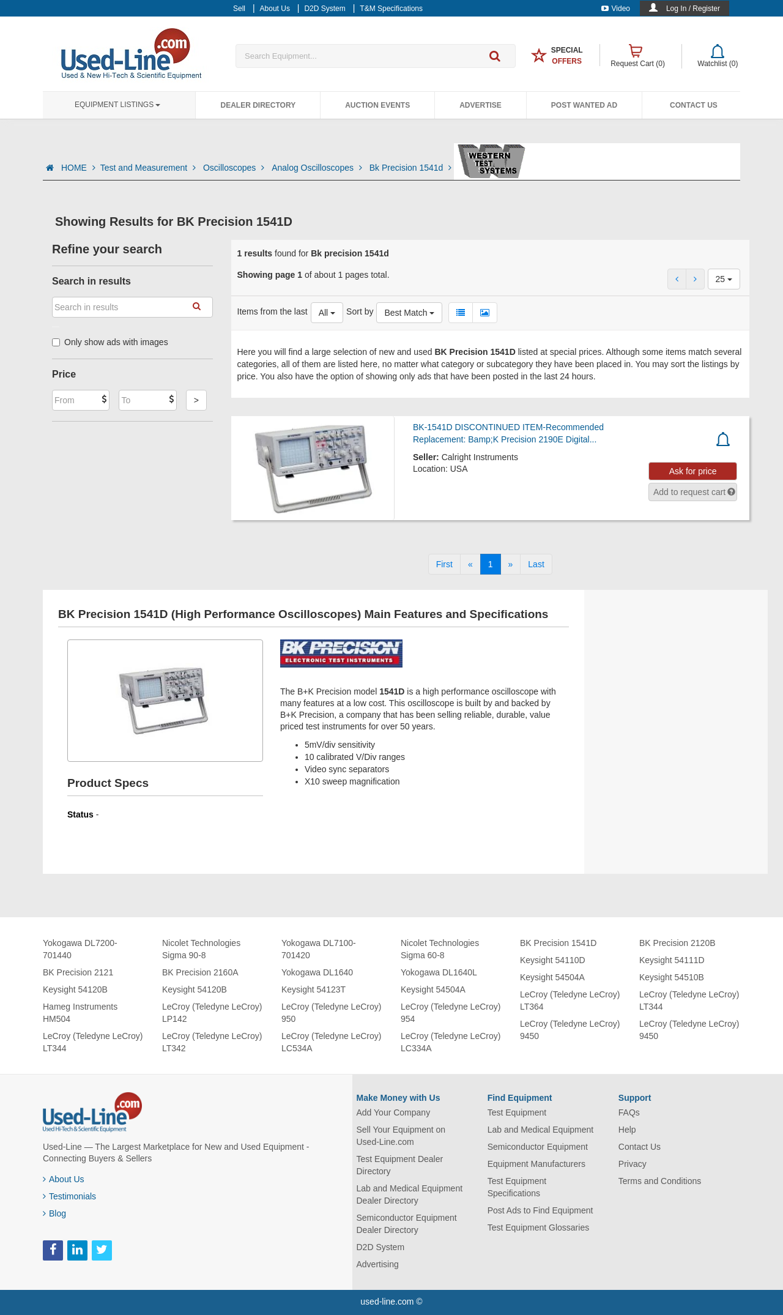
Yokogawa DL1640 (317, 972)
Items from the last (272, 311)
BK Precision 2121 (78, 972)
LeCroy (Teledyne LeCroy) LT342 (212, 1042)
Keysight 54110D (552, 960)
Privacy (632, 1164)
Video (615, 8)
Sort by (359, 311)
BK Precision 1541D (558, 943)
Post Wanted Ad (584, 105)
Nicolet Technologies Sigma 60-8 (440, 949)
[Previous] (470, 564)
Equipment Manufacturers (536, 1164)
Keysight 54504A (433, 989)
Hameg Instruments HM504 (80, 1013)
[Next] (510, 564)
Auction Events (377, 105)
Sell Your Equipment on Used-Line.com (401, 1136)
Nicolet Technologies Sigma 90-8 (201, 949)
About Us (63, 1179)
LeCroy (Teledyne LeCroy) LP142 (212, 1013)
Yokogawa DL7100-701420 (318, 949)
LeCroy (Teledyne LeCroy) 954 (450, 1013)
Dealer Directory (257, 105)
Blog (54, 1213)
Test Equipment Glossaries (539, 1227)
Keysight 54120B (75, 989)
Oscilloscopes (235, 168)
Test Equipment (517, 1112)
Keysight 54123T (313, 989)
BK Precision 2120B (677, 943)
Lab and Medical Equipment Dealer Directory (410, 1194)
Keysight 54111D (672, 960)
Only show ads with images (110, 342)
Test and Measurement (149, 168)
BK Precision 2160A (200, 972)
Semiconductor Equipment (538, 1147)
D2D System (381, 1247)
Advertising (378, 1264)
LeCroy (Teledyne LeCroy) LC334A (450, 1042)
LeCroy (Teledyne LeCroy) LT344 (93, 1042)
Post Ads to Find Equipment (540, 1210)
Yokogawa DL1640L (439, 972)
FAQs (629, 1112)
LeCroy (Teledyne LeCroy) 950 (331, 1013)
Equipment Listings (117, 104)
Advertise (480, 105)
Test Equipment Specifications (517, 1187)
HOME (78, 168)
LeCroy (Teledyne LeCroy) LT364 (570, 1000)
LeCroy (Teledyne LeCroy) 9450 (570, 1030)
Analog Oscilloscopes (318, 168)
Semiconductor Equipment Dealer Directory (407, 1224)
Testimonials (69, 1196)
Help (627, 1129)
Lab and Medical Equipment (541, 1129)
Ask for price (693, 471)
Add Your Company (394, 1112)
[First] (444, 564)
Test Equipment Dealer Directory (400, 1165)
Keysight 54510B (671, 977)
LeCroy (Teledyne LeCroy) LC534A (331, 1042)
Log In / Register (693, 8)
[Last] (536, 564)
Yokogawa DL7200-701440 (80, 949)
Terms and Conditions (659, 1181)
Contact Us (694, 105)
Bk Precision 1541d (410, 168)
